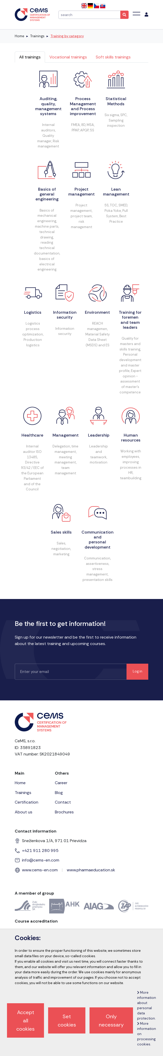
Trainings (37, 36)
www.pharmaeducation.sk (91, 870)
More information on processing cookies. (146, 1033)
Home (19, 36)
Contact (63, 802)
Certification (26, 802)
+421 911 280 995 (40, 850)
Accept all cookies (25, 1020)
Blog (59, 792)
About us (23, 812)
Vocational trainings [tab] (68, 57)
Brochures (64, 812)
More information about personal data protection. (146, 1005)
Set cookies (67, 1020)
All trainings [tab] (30, 57)
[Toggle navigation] (136, 14)
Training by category (67, 36)
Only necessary (111, 1020)
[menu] (146, 14)
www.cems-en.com (40, 870)
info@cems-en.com (40, 860)
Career (61, 782)
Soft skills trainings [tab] (113, 57)
